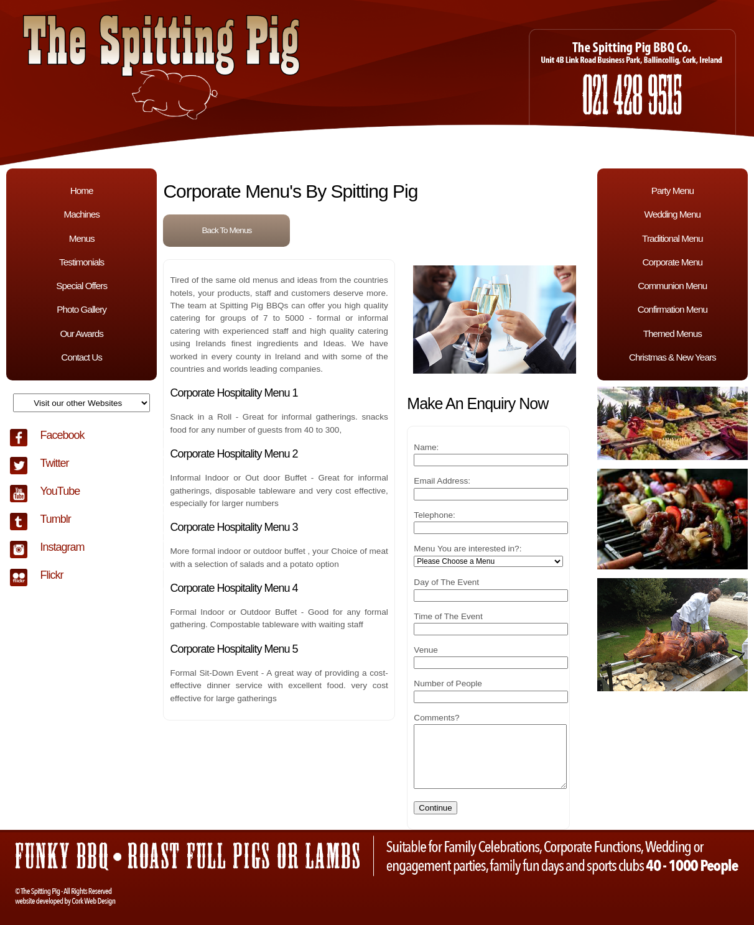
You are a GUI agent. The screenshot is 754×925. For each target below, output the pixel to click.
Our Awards (81, 333)
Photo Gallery (81, 309)
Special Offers (81, 285)
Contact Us (81, 357)
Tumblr (55, 519)
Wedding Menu (672, 214)
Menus (82, 238)
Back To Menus (227, 230)
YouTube (60, 491)
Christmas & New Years (672, 357)
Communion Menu (672, 285)
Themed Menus (672, 333)
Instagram (62, 547)
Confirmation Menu (672, 309)
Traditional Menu (672, 238)
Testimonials (81, 262)
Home (81, 190)
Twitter (54, 463)
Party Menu (672, 190)
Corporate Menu (673, 262)
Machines (81, 214)
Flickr (51, 575)
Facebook (62, 435)
